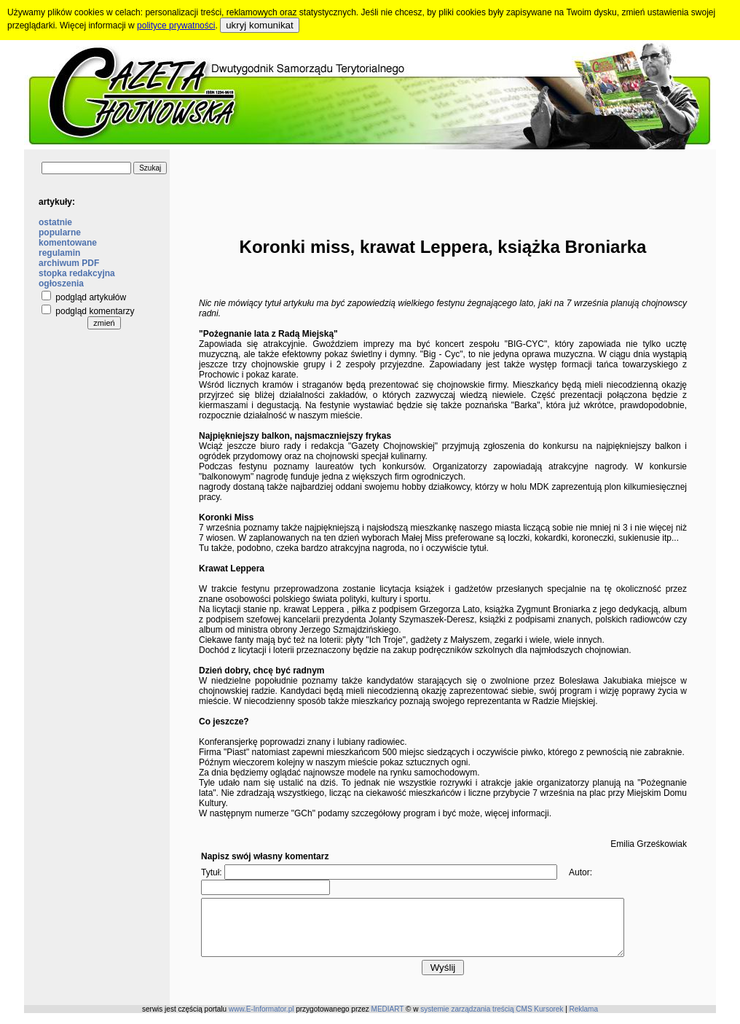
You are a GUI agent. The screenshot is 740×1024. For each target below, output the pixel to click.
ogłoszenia (61, 283)
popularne (60, 232)
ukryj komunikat (260, 25)
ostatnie (55, 222)
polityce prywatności (176, 25)
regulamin (59, 253)
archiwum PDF (69, 263)
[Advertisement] (443, 182)
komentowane (68, 243)
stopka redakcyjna (77, 273)
